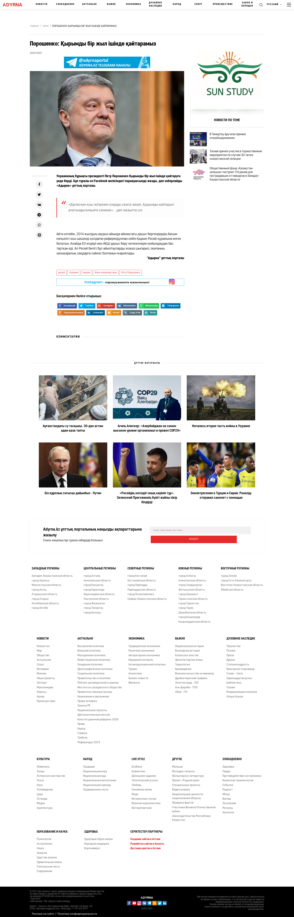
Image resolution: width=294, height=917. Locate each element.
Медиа (41, 800)
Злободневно (65, 4)
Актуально (89, 4)
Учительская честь (48, 863)
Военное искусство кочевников (194, 671)
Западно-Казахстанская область (52, 573)
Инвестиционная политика (93, 657)
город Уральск (41, 577)
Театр (40, 777)
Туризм (132, 666)
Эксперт (42, 680)
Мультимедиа (45, 684)
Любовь (136, 782)
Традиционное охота (96, 786)
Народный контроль (140, 657)
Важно (111, 4)
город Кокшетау (94, 582)
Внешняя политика (89, 647)
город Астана (92, 573)
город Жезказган (94, 600)
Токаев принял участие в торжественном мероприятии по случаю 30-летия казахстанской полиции (235, 163)
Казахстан (43, 643)
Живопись (43, 764)
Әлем (46, 26)
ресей (61, 272)
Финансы (134, 680)
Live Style (138, 756)
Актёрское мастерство (51, 773)
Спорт (198, 4)
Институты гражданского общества (99, 684)
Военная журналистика (146, 800)
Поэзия (230, 647)
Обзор (226, 791)
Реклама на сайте (43, 911)
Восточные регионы (235, 565)
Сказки (230, 684)
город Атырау (40, 596)
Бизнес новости (138, 675)
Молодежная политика (91, 652)
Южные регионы (190, 565)
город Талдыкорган (190, 582)
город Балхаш (92, 609)
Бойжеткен (138, 768)
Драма (230, 657)
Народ (177, 4)
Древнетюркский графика (191, 675)
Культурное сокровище (240, 666)
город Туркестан (188, 600)
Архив (40, 693)
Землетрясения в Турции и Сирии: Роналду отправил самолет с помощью (220, 496)
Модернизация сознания (241, 689)
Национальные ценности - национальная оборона (188, 793)
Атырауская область (44, 591)
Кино (40, 782)
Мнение (41, 671)
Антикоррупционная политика (147, 661)
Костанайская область (142, 577)
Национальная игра (95, 768)
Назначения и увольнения (93, 693)
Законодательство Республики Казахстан (191, 815)
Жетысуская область (191, 587)
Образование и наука (52, 828)
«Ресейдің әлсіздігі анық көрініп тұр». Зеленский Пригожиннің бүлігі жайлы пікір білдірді (147, 498)
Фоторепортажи (142, 805)
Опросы (41, 689)
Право (81, 721)
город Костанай (137, 573)
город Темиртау (93, 605)
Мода (135, 791)
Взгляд (226, 796)
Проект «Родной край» (186, 777)
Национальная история (189, 643)
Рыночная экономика (141, 647)
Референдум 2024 (88, 739)
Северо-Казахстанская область (147, 596)
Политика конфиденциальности (77, 911)
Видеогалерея (181, 786)
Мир (39, 647)
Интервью (43, 666)
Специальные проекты (186, 782)
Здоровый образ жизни (98, 836)
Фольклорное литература (188, 773)
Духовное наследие (155, 4)
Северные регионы (141, 565)
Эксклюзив (229, 800)
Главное (82, 730)
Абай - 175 (181, 689)
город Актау (39, 587)
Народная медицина (96, 841)
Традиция (89, 764)
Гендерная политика (90, 661)
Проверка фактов (183, 800)
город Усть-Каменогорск (236, 577)
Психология (44, 836)
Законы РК (83, 702)
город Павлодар (137, 582)
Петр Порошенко (130, 272)
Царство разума (47, 854)
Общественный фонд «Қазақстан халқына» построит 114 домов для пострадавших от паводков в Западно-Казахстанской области (239, 185)
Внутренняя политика (90, 643)
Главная (34, 26)
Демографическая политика (94, 666)
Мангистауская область (46, 582)
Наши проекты (46, 675)
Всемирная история (187, 647)
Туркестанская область (193, 596)
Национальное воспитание (99, 777)
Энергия (42, 850)
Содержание (44, 868)
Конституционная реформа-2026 (97, 716)
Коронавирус (92, 845)
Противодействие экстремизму (241, 773)
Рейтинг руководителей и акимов (97, 680)
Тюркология (182, 661)
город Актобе (40, 605)
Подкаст (227, 786)
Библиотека (233, 680)
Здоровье (228, 764)
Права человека (87, 698)
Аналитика (135, 671)
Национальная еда (94, 773)
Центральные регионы (100, 565)
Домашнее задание (144, 773)
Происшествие (223, 4)
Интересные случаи (144, 796)
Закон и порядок (247, 4)
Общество (43, 652)
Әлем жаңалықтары (105, 272)
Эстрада (42, 796)
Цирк (40, 791)
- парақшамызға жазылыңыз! (117, 282)
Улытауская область (96, 596)
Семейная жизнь (142, 786)
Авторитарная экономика (144, 652)
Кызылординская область (194, 619)
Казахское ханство (187, 652)
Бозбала (137, 764)
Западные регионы (45, 565)
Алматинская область (192, 577)
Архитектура (44, 805)
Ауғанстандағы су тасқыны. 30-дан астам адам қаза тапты (73, 428)
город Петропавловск (141, 591)
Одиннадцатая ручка (239, 675)
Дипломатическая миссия (93, 712)
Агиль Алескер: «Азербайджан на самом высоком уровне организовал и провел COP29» (147, 428)
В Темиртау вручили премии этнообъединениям (232, 137)
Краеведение (183, 666)
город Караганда (94, 587)
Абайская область (232, 587)
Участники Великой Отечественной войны (194, 806)
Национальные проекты (92, 707)
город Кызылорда (189, 614)
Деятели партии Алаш (188, 657)
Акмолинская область (97, 577)
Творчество (233, 643)
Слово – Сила (234, 671)
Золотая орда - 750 (187, 680)
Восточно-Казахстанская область (242, 582)
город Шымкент (188, 591)
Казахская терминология (237, 777)
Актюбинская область (45, 600)
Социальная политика (90, 671)
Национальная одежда (97, 782)
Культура (43, 756)
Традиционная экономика (144, 643)
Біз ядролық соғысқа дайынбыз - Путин (73, 493)
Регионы (227, 805)
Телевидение (45, 786)
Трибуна (82, 734)
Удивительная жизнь (49, 859)
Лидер (226, 768)
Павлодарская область (142, 587)
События (227, 782)
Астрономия (44, 841)
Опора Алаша (234, 693)
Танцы (40, 768)
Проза (230, 652)
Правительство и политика (93, 675)
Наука (40, 845)
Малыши (177, 764)
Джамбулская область (192, 609)
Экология (228, 809)
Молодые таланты (183, 768)
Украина (73, 272)
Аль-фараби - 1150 (186, 684)
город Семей (229, 573)
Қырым (86, 272)
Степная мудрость (237, 661)
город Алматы (187, 573)
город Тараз (185, 605)
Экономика (133, 4)
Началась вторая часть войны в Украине (221, 426)
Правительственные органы (94, 689)
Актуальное (44, 657)
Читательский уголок (145, 777)
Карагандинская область (99, 591)
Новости (41, 4)
